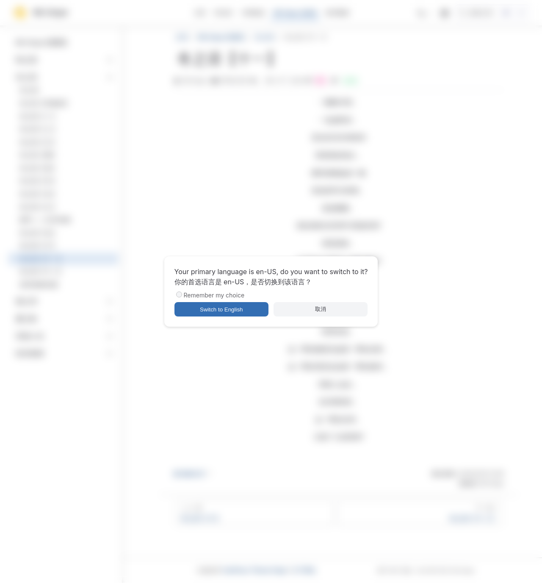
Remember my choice (214, 295)
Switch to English (221, 309)
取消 (320, 309)
